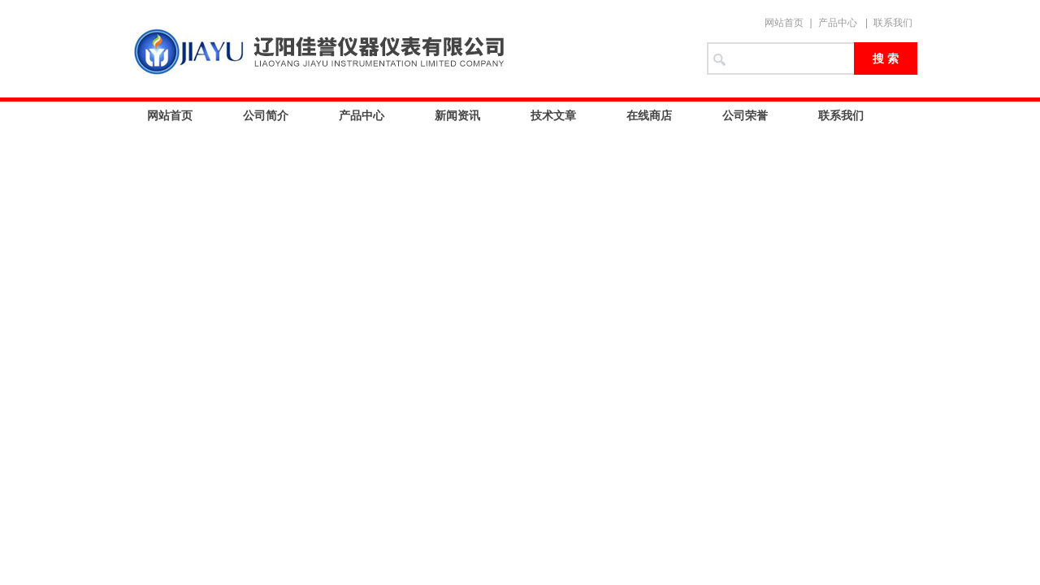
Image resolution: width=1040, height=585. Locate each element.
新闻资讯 (457, 115)
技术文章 (553, 115)
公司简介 (265, 115)
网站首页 (784, 22)
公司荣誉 (745, 115)
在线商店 (649, 115)
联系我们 (892, 22)
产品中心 (837, 22)
